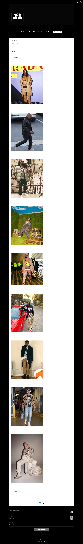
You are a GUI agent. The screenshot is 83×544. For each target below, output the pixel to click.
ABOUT (28, 31)
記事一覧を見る (41, 529)
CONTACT (48, 31)
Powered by (41, 541)
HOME (22, 31)
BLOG (34, 31)
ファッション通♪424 (15, 40)
